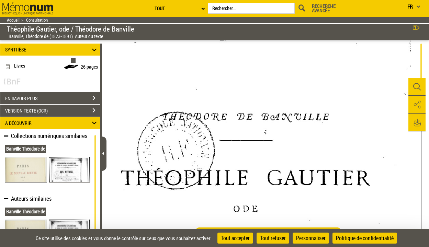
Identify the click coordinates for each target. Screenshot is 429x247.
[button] (417, 87)
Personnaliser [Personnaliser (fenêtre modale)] (311, 238)
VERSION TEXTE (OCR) (52, 110)
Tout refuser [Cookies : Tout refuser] (273, 238)
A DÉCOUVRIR (52, 123)
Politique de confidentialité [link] (365, 238)
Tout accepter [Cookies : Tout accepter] (235, 238)
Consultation (37, 20)
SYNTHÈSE (52, 50)
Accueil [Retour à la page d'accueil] (13, 20)
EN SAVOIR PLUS (52, 98)
